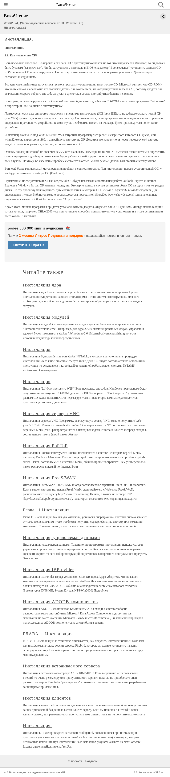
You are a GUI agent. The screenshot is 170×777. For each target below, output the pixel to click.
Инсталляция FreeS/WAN (49, 477)
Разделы (91, 761)
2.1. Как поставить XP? (147, 772)
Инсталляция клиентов (47, 698)
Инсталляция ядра (42, 284)
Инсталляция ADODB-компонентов (60, 601)
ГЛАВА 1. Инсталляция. (48, 633)
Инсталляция (37, 349)
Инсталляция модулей (46, 317)
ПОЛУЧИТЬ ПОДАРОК (27, 245)
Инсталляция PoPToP (45, 445)
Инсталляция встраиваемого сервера (61, 665)
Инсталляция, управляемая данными (61, 537)
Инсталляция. (37, 725)
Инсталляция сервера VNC (51, 413)
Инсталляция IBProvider (48, 569)
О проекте (75, 761)
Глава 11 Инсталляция (46, 509)
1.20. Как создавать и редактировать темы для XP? (36, 772)
